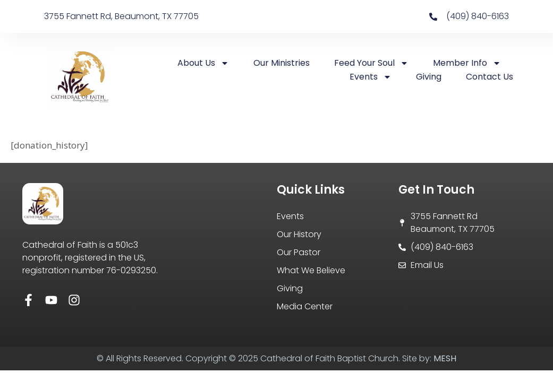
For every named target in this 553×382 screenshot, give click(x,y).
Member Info (467, 63)
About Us (203, 63)
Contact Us (489, 77)
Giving (428, 77)
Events (371, 77)
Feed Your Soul (371, 63)
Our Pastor (298, 252)
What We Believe (311, 270)
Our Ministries (281, 63)
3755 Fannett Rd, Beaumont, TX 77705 (121, 16)
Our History (299, 234)
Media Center (305, 306)
